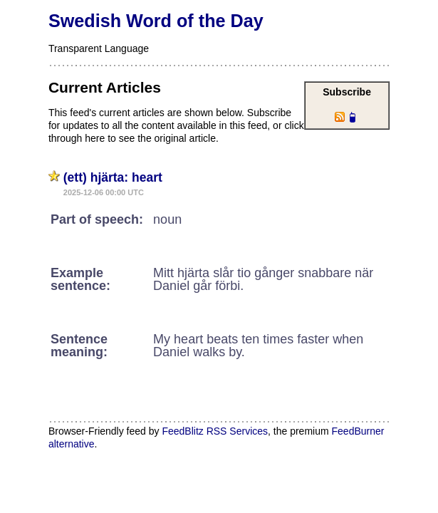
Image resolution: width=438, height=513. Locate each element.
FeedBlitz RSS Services (215, 431)
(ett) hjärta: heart (112, 177)
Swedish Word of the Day (156, 21)
